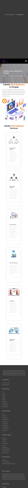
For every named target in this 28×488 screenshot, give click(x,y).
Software (3, 397)
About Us (3, 393)
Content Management (5, 428)
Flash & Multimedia (5, 406)
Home (4, 75)
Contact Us (4, 399)
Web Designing (4, 417)
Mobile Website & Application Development (8, 463)
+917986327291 (19, 14)
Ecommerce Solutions (5, 419)
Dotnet (3, 445)
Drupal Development (5, 452)
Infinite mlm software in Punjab (15, 75)
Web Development (5, 443)
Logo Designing (4, 430)
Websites (3, 395)
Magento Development (5, 384)
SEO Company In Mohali (6, 382)
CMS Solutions (4, 439)
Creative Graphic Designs (6, 461)
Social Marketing (4, 421)
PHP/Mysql (4, 441)
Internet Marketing (5, 423)
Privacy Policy (4, 401)
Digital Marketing (4, 447)
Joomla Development (5, 450)
